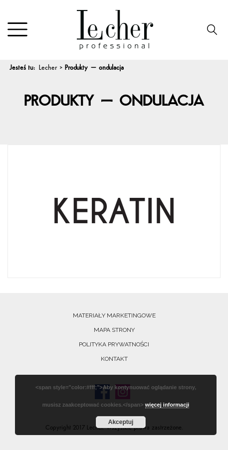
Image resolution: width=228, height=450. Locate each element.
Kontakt (114, 358)
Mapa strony (114, 329)
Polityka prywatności (114, 344)
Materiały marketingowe (114, 315)
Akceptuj (121, 422)
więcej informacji (167, 405)
